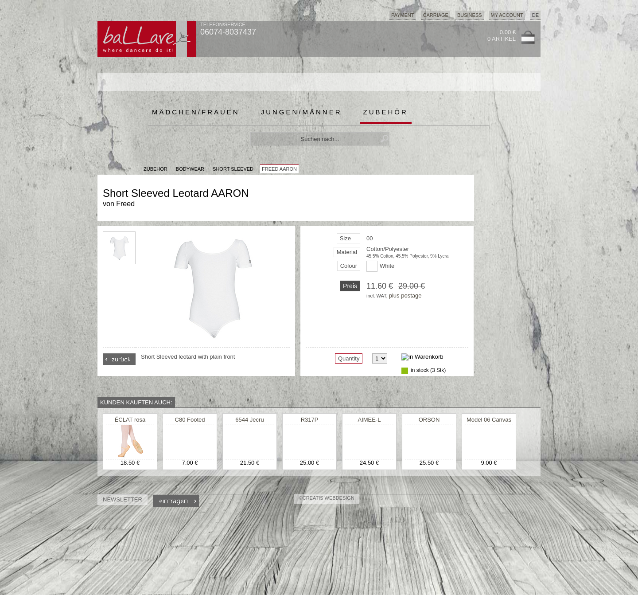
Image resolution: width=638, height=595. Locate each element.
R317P (310, 419)
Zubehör (385, 112)
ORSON (429, 419)
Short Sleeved (233, 169)
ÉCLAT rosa (130, 419)
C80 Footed (190, 419)
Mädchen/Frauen (196, 112)
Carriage (435, 15)
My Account (507, 15)
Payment (402, 15)
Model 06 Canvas (489, 419)
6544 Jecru (249, 419)
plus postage (405, 295)
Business (469, 15)
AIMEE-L (369, 419)
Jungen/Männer (301, 112)
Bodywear (190, 169)
